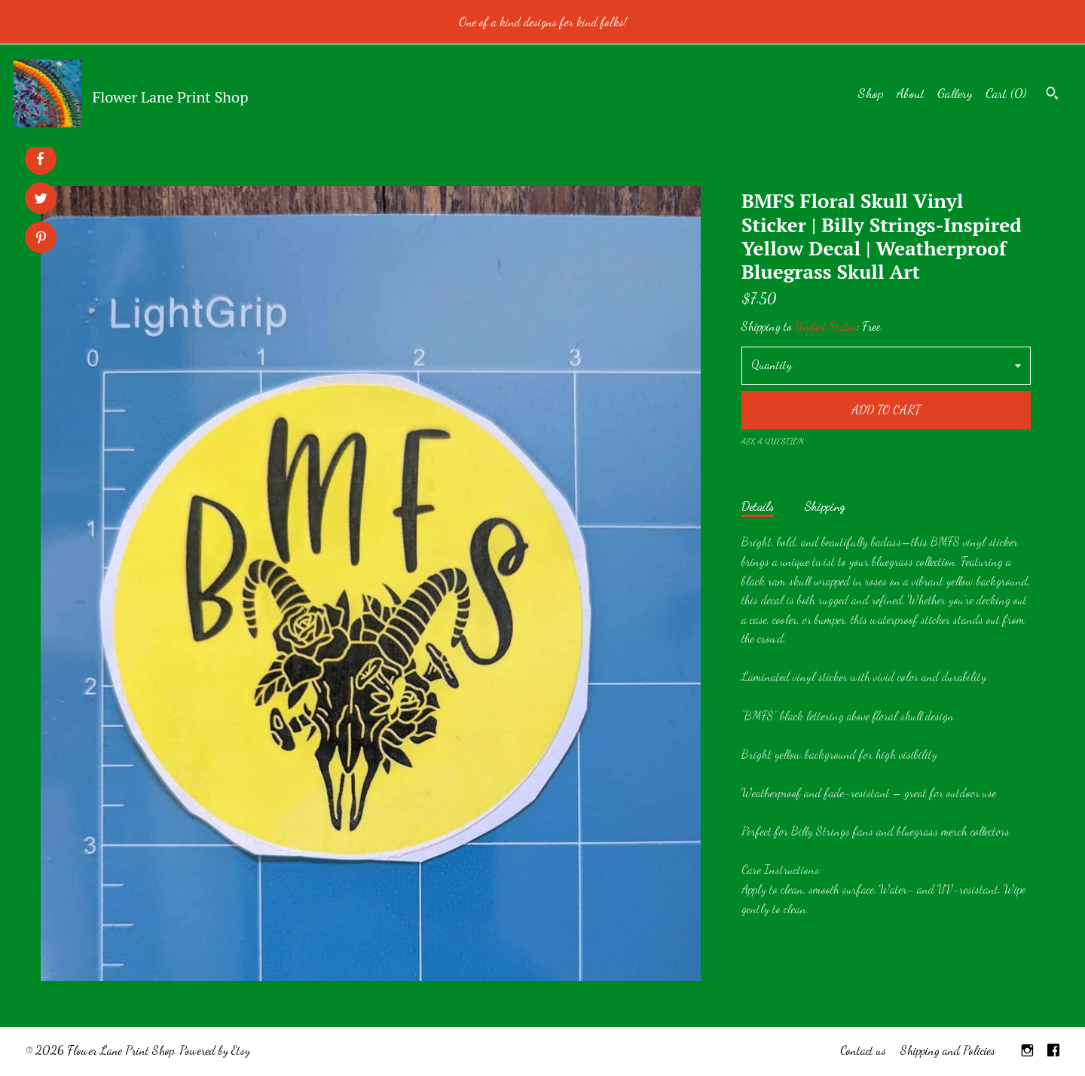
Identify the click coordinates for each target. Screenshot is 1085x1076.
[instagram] (1027, 1051)
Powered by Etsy (214, 1050)
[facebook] (1053, 1051)
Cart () (1006, 92)
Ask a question (772, 441)
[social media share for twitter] (41, 200)
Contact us (863, 1050)
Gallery (955, 92)
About (911, 92)
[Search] (1052, 95)
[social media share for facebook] (40, 159)
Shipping (824, 506)
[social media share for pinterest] (41, 239)
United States (826, 326)
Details (757, 506)
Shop (871, 92)
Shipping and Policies (947, 1050)
